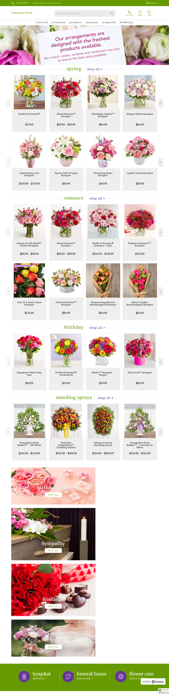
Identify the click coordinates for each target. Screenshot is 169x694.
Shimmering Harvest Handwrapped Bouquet (103, 303)
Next (160, 103)
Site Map (151, 691)
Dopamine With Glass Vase (29, 373)
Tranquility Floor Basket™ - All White (29, 443)
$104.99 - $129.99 (103, 254)
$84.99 (103, 124)
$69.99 (29, 383)
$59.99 (66, 183)
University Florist (22, 12)
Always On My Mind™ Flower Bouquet (29, 244)
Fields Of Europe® (29, 114)
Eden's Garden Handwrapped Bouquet (140, 303)
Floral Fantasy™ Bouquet (66, 115)
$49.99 (103, 183)
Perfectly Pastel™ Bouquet (66, 303)
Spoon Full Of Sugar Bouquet (66, 174)
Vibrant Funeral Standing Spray (103, 443)
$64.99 (103, 313)
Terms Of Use (104, 691)
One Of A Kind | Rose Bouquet (29, 303)
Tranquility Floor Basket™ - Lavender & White (140, 445)
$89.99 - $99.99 (66, 124)
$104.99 (139, 254)
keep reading (64, 604)
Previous (8, 103)
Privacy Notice (119, 691)
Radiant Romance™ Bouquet (139, 244)
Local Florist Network (136, 691)
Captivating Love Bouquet (29, 174)
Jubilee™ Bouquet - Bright (103, 373)
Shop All (93, 69)
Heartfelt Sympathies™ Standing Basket (66, 445)
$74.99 (29, 124)
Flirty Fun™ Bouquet (140, 372)
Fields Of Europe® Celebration (66, 373)
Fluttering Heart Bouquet (103, 174)
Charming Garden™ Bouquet (103, 115)
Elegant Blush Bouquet (140, 114)
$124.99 (29, 313)
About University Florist (22, 599)
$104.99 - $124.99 (29, 453)
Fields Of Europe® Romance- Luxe (103, 244)
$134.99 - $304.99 (103, 453)
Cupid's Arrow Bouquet (140, 173)
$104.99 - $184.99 (66, 453)
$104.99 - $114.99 (29, 183)
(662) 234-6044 (21, 3)
